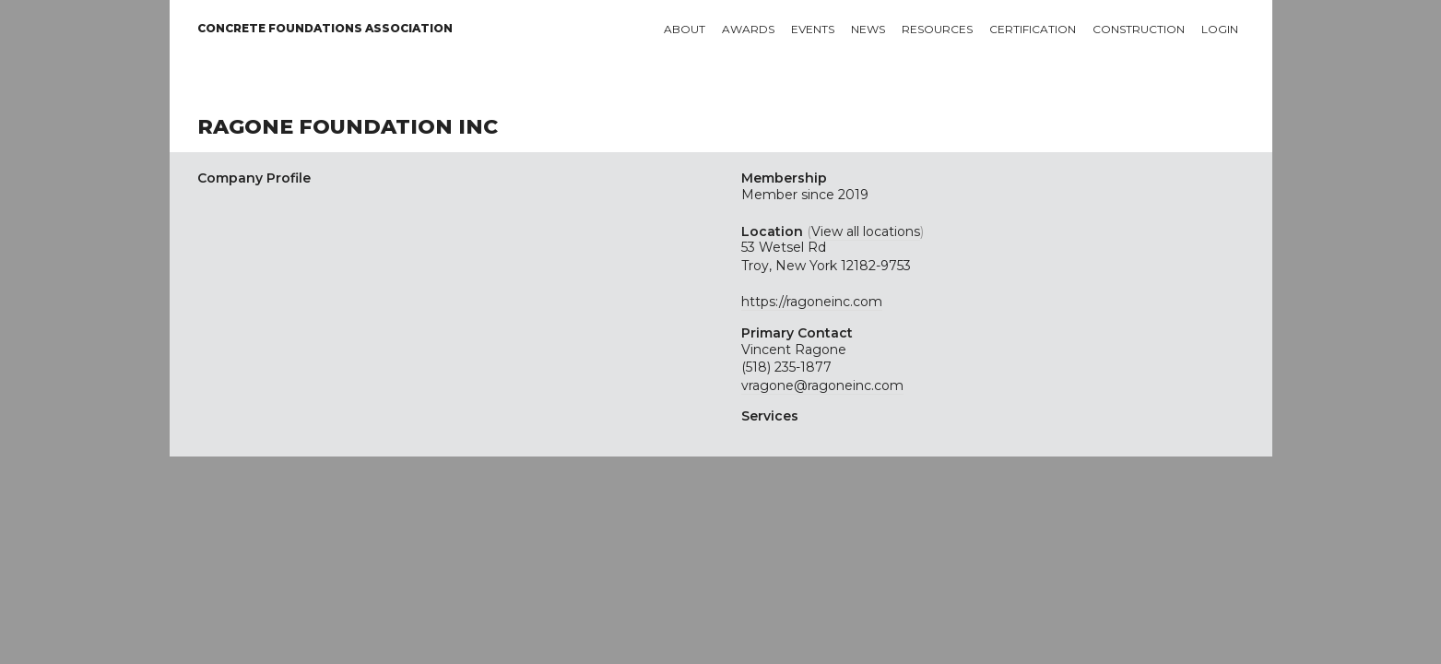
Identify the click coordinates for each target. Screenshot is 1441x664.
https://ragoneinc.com (811, 301)
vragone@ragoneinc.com (822, 385)
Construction (1139, 29)
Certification (1032, 29)
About (684, 29)
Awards (748, 29)
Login (1219, 29)
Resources (937, 29)
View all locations (865, 231)
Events (812, 29)
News (868, 29)
